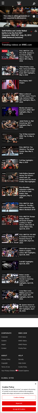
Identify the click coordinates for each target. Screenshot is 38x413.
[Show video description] (31, 31)
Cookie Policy (22, 367)
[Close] (35, 384)
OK (19, 17)
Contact (3, 348)
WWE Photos (22, 344)
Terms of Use (5, 367)
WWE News (22, 337)
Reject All (19, 403)
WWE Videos (22, 341)
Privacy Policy (5, 359)
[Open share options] (36, 31)
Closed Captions (22, 370)
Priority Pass (22, 348)
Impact (3, 344)
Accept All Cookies (19, 409)
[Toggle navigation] (3, 3)
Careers (3, 341)
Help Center (22, 363)
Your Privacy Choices (5, 370)
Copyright (4, 363)
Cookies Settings (19, 397)
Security (21, 359)
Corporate (4, 337)
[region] (19, 397)
